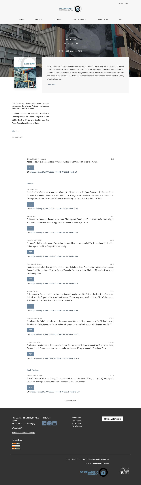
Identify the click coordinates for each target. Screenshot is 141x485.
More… (15, 131)
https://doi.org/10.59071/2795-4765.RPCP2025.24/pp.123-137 (55, 358)
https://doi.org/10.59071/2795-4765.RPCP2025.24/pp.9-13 (54, 172)
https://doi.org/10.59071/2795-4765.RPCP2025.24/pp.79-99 (54, 311)
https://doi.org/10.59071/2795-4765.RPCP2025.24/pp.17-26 (54, 209)
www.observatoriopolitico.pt (23, 433)
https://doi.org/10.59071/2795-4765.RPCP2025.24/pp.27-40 (54, 233)
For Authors (76, 423)
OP (120, 19)
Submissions (103, 19)
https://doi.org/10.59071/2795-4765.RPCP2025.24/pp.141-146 (55, 392)
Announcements (79, 19)
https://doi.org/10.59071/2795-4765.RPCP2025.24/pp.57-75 (54, 284)
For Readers (77, 421)
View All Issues (70, 401)
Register (121, 3)
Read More (51, 85)
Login (126, 3)
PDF (30, 168)
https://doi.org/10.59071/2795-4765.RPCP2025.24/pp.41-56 (54, 256)
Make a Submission (112, 419)
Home (21, 19)
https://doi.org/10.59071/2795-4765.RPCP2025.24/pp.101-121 (55, 334)
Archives (57, 19)
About (38, 19)
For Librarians (77, 426)
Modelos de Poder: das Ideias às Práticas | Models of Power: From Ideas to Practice (62, 162)
